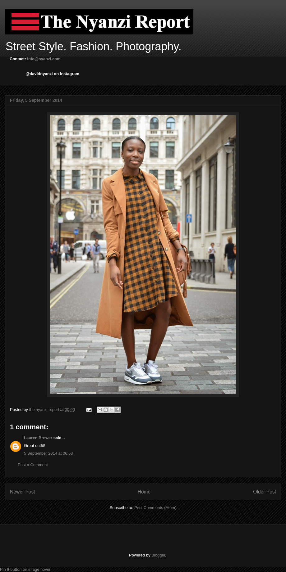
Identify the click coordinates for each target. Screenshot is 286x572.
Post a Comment (33, 464)
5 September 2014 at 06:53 (48, 453)
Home (144, 491)
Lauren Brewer (38, 437)
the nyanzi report (44, 409)
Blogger (158, 555)
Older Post (264, 491)
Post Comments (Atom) (155, 507)
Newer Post (22, 491)
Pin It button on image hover (25, 569)
